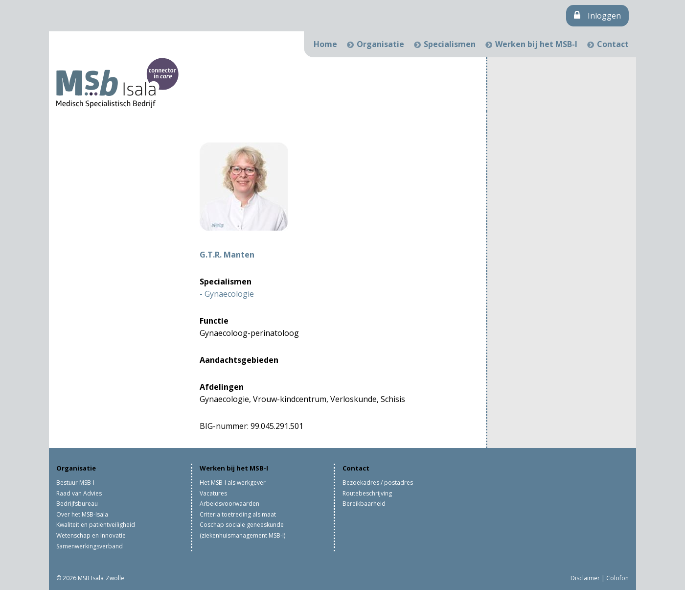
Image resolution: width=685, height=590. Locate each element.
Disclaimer (585, 578)
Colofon (617, 578)
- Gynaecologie (227, 293)
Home (325, 44)
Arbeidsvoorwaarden (229, 503)
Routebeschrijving (367, 493)
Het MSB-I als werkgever (233, 482)
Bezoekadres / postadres (377, 482)
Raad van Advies (79, 493)
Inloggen (597, 15)
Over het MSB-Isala (82, 514)
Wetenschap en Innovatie (91, 535)
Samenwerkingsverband (89, 546)
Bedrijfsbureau (77, 503)
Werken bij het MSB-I (536, 44)
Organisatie (380, 44)
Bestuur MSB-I (75, 482)
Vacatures (213, 493)
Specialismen (450, 44)
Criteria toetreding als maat (238, 514)
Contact (613, 44)
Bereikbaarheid (364, 503)
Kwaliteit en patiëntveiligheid (95, 524)
